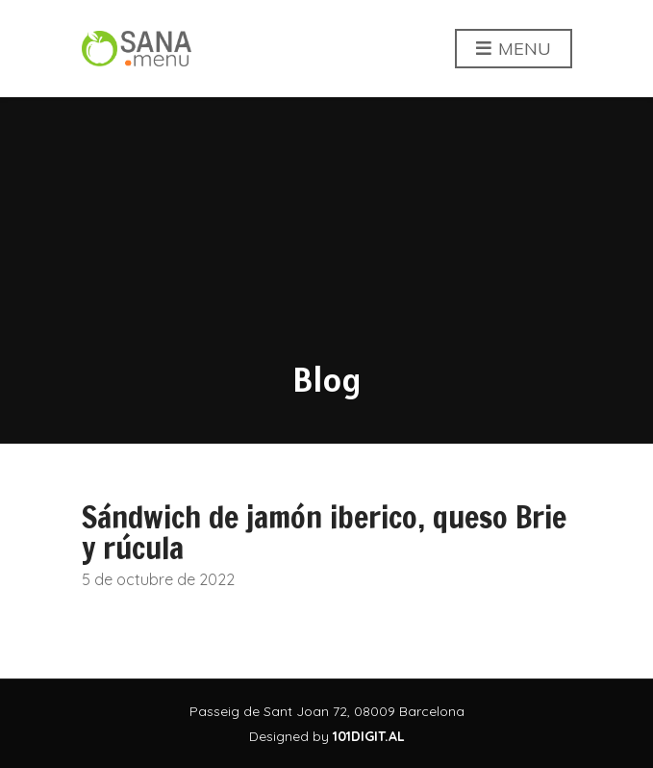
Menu (513, 50)
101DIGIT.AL (369, 736)
